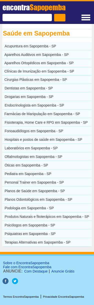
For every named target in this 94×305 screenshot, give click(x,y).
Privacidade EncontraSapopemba (63, 296)
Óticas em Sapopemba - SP (26, 165)
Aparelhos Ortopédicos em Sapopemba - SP (38, 63)
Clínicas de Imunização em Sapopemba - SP (39, 71)
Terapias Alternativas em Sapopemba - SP (37, 242)
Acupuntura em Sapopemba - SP (30, 46)
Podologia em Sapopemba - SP (29, 208)
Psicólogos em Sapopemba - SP (30, 225)
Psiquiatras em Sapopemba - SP (30, 234)
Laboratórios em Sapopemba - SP (31, 148)
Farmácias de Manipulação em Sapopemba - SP (42, 114)
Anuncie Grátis (62, 271)
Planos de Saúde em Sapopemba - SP (35, 191)
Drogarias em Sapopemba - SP (29, 97)
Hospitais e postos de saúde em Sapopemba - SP (43, 140)
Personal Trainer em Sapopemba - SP (34, 182)
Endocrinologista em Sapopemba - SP (34, 105)
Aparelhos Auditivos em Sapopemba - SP (36, 55)
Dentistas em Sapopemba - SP (29, 88)
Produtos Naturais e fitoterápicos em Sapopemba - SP (47, 217)
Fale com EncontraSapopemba (27, 267)
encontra (34, 7)
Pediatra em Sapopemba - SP (28, 174)
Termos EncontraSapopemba (21, 296)
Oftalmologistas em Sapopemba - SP (33, 157)
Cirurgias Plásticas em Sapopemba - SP (35, 80)
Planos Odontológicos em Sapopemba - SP (38, 199)
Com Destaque (36, 271)
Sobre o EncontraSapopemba (26, 263)
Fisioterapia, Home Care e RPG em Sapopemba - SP (46, 122)
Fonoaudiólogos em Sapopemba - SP (34, 131)
